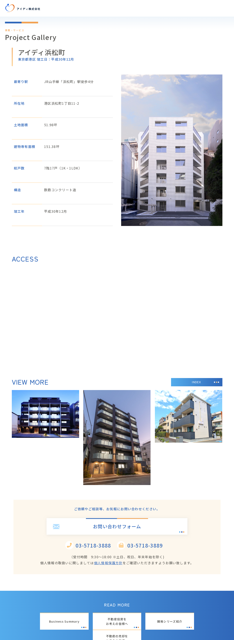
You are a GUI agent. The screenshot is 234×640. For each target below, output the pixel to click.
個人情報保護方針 (108, 562)
